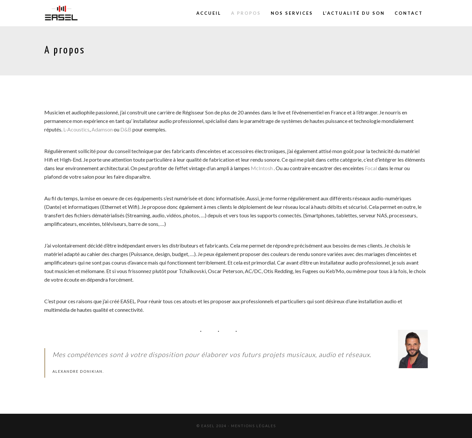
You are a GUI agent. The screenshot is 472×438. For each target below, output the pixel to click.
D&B (125, 129)
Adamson (102, 129)
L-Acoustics (76, 129)
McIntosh (262, 168)
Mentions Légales (253, 426)
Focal (371, 168)
